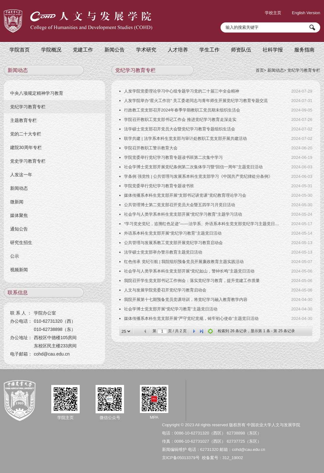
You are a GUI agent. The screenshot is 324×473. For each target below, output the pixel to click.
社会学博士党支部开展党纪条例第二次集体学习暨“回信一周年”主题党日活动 (193, 167)
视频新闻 (19, 269)
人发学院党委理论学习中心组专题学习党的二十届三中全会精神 (181, 91)
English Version (306, 12)
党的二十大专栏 (25, 133)
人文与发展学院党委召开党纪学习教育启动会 (165, 290)
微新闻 (16, 201)
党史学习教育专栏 (28, 161)
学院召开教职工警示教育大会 (151, 148)
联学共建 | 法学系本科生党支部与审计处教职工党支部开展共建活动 (185, 138)
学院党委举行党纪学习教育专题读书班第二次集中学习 (173, 157)
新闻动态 (275, 70)
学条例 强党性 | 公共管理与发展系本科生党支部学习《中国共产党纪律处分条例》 (198, 176)
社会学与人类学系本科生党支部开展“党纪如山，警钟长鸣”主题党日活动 (189, 271)
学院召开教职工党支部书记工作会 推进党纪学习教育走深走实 (180, 119)
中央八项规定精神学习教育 (36, 93)
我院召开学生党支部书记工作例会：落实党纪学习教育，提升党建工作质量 (192, 280)
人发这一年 (21, 174)
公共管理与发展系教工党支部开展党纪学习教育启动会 (173, 242)
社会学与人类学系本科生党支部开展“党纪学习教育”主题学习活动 (183, 214)
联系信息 (18, 292)
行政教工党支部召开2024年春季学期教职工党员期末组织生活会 (182, 110)
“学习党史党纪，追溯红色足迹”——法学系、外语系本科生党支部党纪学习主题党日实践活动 (207, 223)
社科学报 (273, 49)
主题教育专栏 (23, 120)
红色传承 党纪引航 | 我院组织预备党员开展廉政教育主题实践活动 (184, 261)
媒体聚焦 (19, 215)
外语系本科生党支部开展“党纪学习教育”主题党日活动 (172, 233)
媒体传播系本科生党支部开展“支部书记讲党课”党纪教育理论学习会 (185, 195)
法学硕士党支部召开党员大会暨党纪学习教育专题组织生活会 (179, 129)
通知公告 (19, 228)
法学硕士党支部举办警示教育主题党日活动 (163, 252)
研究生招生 (21, 242)
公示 (14, 256)
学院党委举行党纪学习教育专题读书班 (159, 185)
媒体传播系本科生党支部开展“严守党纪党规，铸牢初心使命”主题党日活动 (191, 318)
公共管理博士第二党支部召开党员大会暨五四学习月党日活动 (179, 204)
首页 (260, 70)
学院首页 (19, 49)
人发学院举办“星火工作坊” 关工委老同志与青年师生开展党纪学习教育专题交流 (196, 100)
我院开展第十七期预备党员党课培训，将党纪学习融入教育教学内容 (185, 299)
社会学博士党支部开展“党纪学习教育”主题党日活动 (170, 309)
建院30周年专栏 (26, 147)
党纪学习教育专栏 (303, 70)
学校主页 (273, 12)
